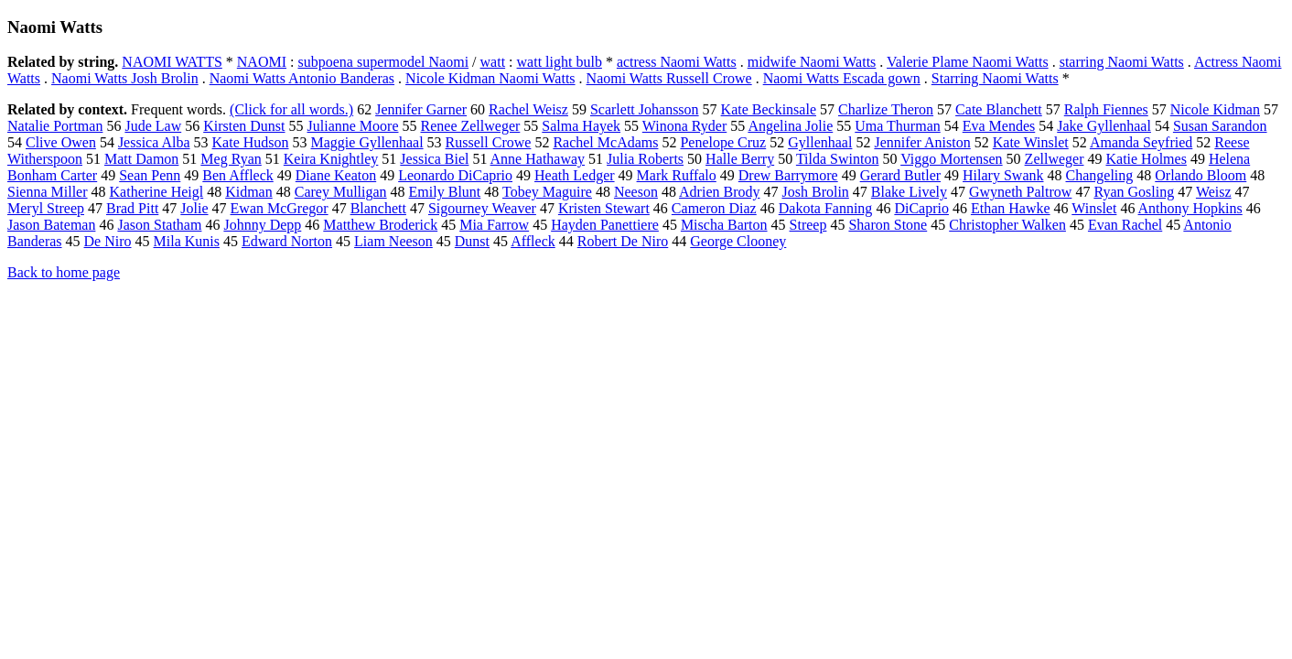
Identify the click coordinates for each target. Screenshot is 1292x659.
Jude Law (152, 126)
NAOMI (261, 62)
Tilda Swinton (837, 159)
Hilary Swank (1003, 175)
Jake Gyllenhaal (1104, 126)
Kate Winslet (1031, 142)
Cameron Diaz (714, 208)
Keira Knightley (331, 159)
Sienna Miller (47, 192)
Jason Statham (159, 224)
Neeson (636, 192)
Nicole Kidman (1215, 109)
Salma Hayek (581, 126)
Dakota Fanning (826, 208)
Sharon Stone (887, 224)
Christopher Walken (1007, 224)
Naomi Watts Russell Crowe (669, 78)
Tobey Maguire (547, 192)
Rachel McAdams (605, 142)
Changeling (1100, 175)
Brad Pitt (132, 208)
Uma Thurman (897, 126)
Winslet (1093, 208)
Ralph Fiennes (1106, 109)
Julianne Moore (353, 126)
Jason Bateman (51, 224)
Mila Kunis (187, 241)
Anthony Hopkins (1190, 208)
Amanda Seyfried (1141, 142)
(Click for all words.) (291, 109)
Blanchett (378, 208)
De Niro (108, 241)
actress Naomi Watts (677, 62)
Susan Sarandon (1220, 126)
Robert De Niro (623, 241)
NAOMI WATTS (171, 62)
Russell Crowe (489, 142)
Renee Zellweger (471, 126)
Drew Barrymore (788, 175)
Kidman (249, 192)
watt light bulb (559, 62)
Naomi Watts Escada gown (842, 78)
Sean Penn (149, 175)
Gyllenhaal (820, 142)
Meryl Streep (45, 208)
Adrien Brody (719, 192)
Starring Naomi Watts (995, 78)
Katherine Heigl (157, 192)
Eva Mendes (999, 126)
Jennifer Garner (421, 109)
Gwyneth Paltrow (1020, 192)
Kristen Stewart (604, 208)
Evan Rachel (1125, 224)
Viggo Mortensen (951, 159)
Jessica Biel (434, 159)
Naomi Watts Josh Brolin (125, 78)
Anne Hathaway (538, 159)
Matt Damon (141, 159)
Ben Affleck (237, 175)
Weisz (1214, 192)
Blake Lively (909, 192)
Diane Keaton (336, 175)
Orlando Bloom (1200, 175)
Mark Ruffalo (676, 175)
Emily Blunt (445, 192)
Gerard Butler (900, 175)
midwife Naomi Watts (812, 62)
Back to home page (63, 272)
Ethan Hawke (1010, 208)
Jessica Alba (154, 142)
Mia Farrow (494, 224)
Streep (808, 224)
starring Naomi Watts (1122, 62)
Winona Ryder (684, 126)
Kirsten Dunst (244, 126)
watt (493, 62)
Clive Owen (61, 142)
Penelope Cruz (723, 142)
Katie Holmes (1145, 159)
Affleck (533, 241)
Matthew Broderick (380, 224)
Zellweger (1054, 159)
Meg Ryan (230, 159)
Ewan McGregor (279, 208)
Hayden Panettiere (605, 224)
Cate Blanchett (998, 109)
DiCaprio (921, 208)
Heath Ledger (574, 175)
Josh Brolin (815, 192)
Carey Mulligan (341, 192)
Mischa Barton (724, 224)
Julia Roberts (645, 159)
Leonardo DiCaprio (455, 175)
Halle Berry (739, 159)
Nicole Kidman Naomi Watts (490, 78)
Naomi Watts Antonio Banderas (302, 78)
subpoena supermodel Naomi (382, 62)
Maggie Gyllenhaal (367, 142)
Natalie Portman (54, 126)
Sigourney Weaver (482, 208)
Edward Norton (287, 241)
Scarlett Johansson (644, 109)
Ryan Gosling (1133, 192)
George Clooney (738, 241)
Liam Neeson (393, 241)
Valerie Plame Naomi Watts (968, 62)
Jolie (194, 208)
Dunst (472, 241)
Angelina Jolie (790, 126)
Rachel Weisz (528, 109)
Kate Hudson (250, 142)
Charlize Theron (885, 109)
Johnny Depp (262, 224)
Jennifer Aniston (922, 142)
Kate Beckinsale (768, 109)
